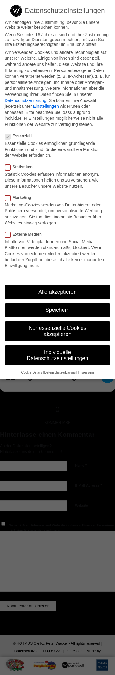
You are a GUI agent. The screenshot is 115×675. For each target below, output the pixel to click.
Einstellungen (46, 106)
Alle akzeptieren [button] (57, 292)
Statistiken (21, 166)
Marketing (20, 197)
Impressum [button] (86, 372)
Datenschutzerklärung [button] (60, 372)
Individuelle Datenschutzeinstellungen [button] (57, 355)
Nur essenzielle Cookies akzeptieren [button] (57, 331)
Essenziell (21, 136)
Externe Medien (26, 234)
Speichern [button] (57, 310)
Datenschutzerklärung (25, 100)
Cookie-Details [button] (31, 372)
